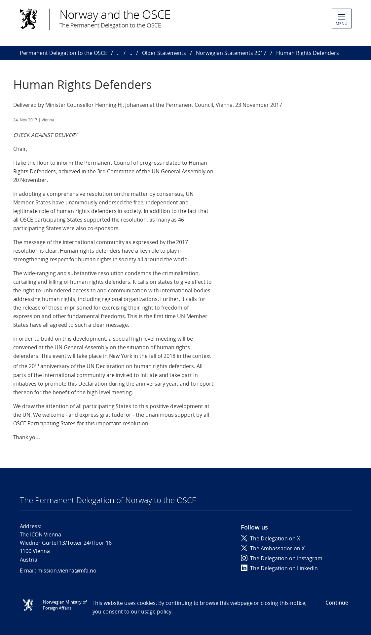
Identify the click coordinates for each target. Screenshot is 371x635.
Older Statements (164, 53)
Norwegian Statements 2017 (231, 53)
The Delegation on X (270, 538)
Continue (336, 602)
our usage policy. (152, 611)
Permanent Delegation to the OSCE (63, 53)
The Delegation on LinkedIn (279, 568)
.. (118, 53)
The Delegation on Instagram (281, 558)
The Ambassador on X (273, 548)
